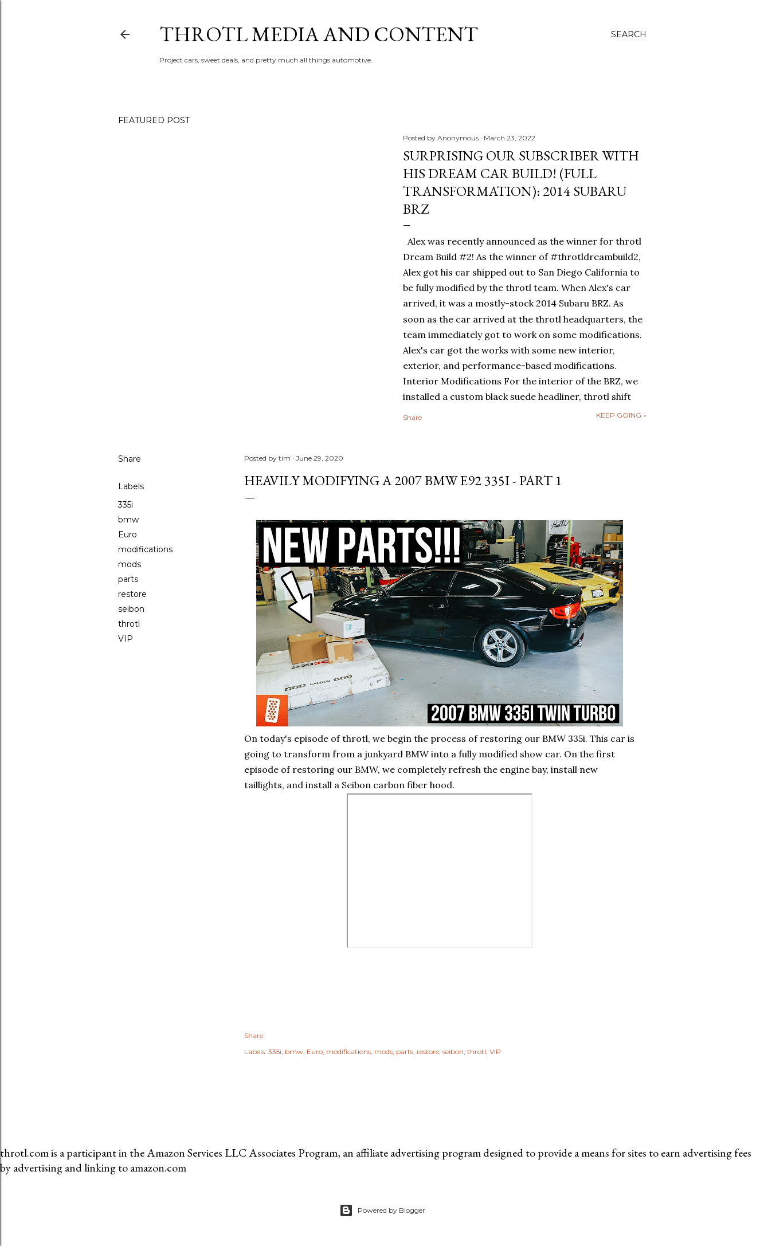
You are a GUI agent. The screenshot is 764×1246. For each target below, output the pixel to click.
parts (128, 579)
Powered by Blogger (382, 1210)
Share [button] (412, 417)
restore (132, 594)
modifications (145, 549)
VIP (125, 639)
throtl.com (24, 1152)
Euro (127, 534)
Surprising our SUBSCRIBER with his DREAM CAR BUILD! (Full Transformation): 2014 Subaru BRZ (521, 182)
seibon (131, 609)
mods (129, 564)
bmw (128, 519)
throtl (129, 624)
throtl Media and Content (318, 34)
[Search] (629, 34)
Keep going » (621, 415)
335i (125, 505)
